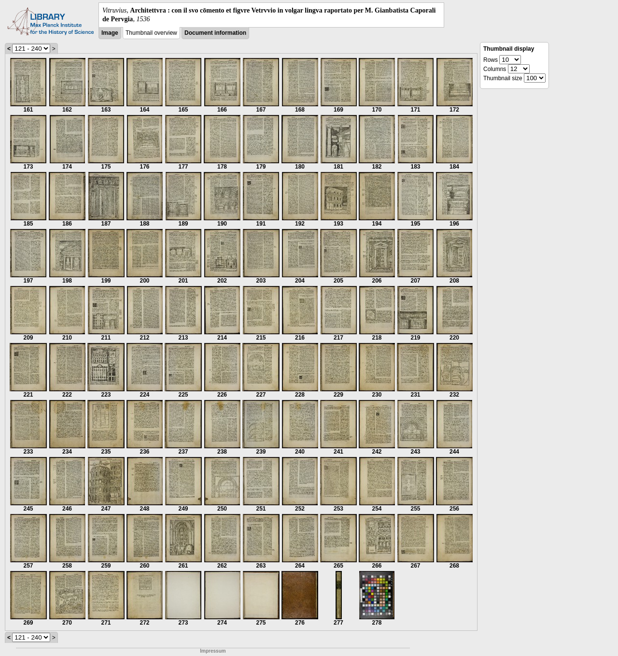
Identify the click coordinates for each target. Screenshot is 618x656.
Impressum (212, 651)
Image (109, 32)
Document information (215, 32)
